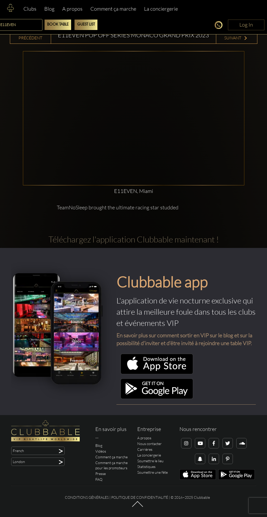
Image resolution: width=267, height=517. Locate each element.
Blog (49, 8)
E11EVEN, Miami (133, 191)
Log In (246, 24)
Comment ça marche (113, 8)
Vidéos (100, 451)
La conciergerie (161, 8)
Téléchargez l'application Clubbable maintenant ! (133, 239)
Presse (100, 473)
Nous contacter (149, 443)
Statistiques (146, 466)
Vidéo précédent (30, 34)
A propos (72, 8)
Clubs (29, 8)
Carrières (144, 449)
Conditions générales (87, 497)
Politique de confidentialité (139, 497)
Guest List (86, 24)
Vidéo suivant (235, 34)
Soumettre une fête (152, 472)
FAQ (98, 479)
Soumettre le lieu (150, 461)
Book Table (58, 24)
